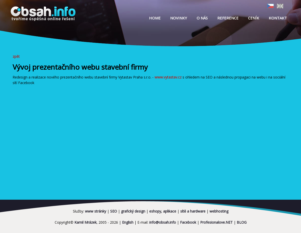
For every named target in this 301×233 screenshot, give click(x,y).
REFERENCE (227, 17)
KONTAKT (278, 17)
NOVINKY (178, 17)
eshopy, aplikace (162, 211)
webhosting (218, 211)
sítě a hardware (192, 211)
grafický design (133, 211)
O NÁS (202, 17)
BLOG (242, 222)
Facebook (188, 222)
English (127, 222)
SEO (113, 211)
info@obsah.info (162, 222)
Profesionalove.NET (216, 222)
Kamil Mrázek (85, 222)
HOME (155, 17)
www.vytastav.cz (168, 77)
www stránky (95, 211)
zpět (18, 56)
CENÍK (253, 17)
